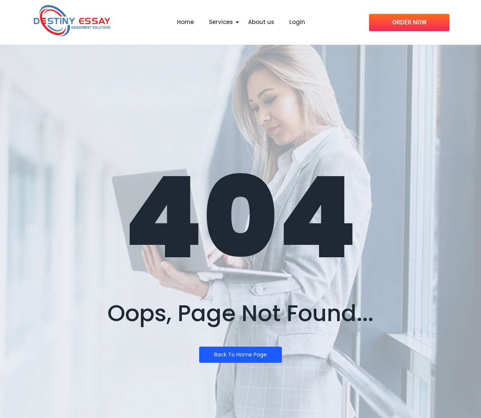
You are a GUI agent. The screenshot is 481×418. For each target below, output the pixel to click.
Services (221, 22)
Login (297, 22)
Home (185, 22)
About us (261, 22)
